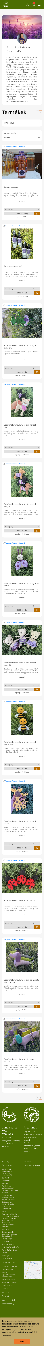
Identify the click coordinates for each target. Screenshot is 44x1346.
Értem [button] (22, 1341)
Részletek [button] (7, 1335)
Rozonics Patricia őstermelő (15, 147)
